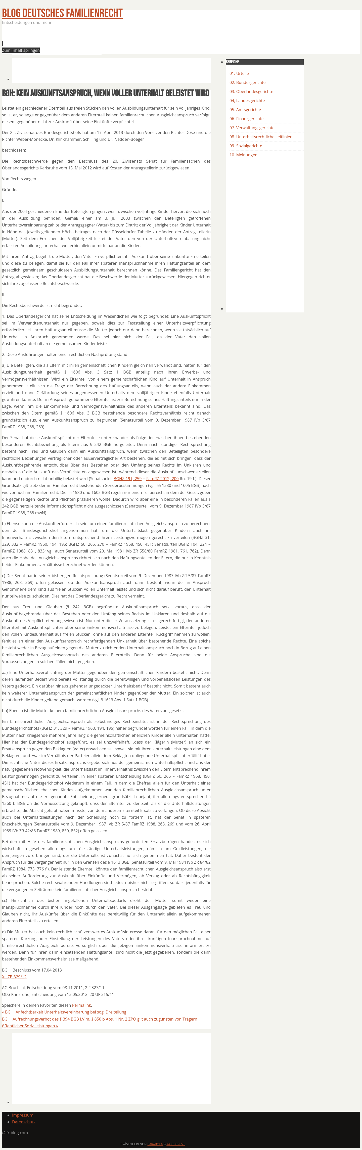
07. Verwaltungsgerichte (252, 127)
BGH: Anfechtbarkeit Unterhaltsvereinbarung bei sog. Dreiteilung (64, 1012)
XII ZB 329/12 (14, 977)
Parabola (155, 1144)
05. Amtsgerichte (245, 109)
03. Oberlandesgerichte (251, 91)
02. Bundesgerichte (247, 82)
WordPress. (175, 1144)
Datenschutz (23, 1122)
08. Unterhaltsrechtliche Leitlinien (261, 137)
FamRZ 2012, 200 (162, 478)
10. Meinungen (243, 155)
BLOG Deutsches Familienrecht (62, 13)
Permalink (81, 1005)
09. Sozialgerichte (246, 146)
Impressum (22, 1115)
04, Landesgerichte (247, 100)
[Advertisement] (103, 41)
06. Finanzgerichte (246, 118)
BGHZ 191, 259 (128, 478)
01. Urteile (239, 73)
